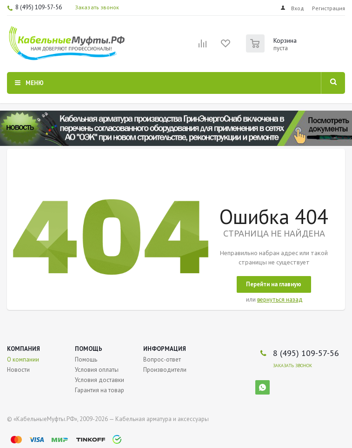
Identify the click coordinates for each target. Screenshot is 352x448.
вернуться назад (279, 299)
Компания (23, 349)
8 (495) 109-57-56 (38, 7)
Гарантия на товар (99, 390)
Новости (18, 370)
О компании (23, 359)
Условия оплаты (97, 370)
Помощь (88, 349)
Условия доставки (99, 380)
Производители (164, 370)
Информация (164, 349)
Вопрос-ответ (162, 359)
